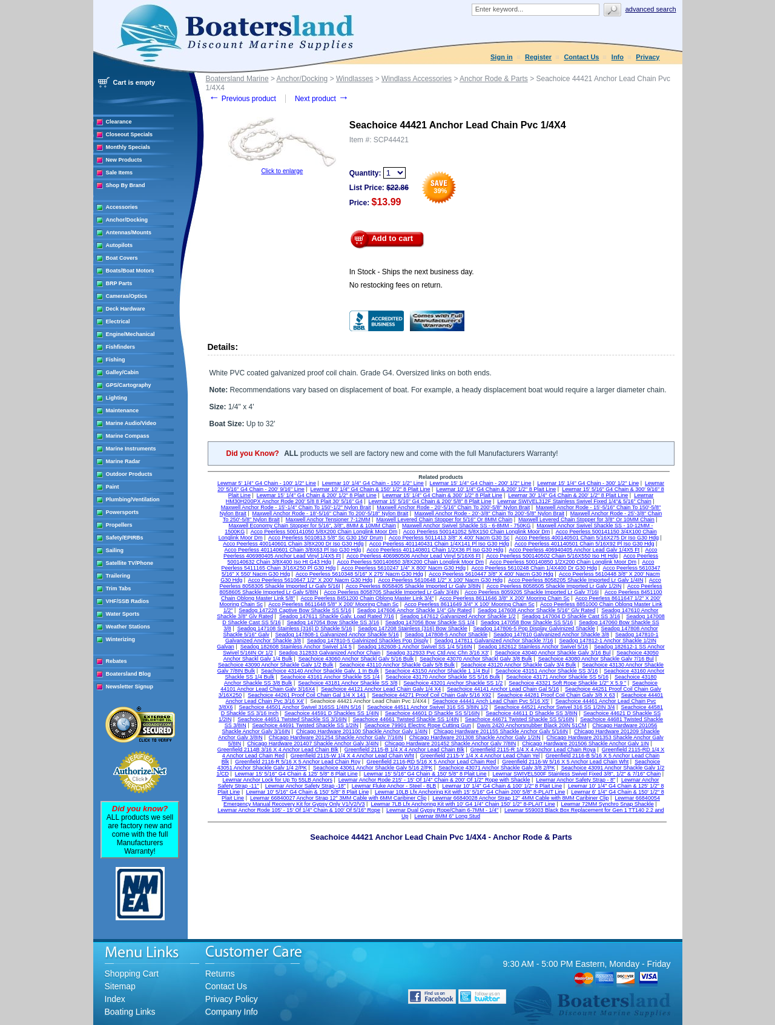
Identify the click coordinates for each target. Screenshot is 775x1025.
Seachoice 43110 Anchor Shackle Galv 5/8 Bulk (397, 665)
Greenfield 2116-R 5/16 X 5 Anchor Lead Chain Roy (297, 762)
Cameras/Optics (127, 296)
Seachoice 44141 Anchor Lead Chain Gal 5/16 (503, 689)
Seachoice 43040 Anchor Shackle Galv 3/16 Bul (552, 653)
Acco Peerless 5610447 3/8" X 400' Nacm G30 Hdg (491, 574)
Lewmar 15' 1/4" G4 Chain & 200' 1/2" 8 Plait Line (317, 495)
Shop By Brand (125, 185)
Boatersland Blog (128, 674)
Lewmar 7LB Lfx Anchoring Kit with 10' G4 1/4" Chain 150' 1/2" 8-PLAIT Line (463, 804)
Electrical (118, 321)
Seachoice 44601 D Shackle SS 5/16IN (432, 713)
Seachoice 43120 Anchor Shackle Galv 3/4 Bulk (518, 665)
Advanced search (650, 9)
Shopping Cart (132, 973)
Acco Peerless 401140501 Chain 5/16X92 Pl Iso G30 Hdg (585, 544)
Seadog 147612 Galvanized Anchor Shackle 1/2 (458, 616)
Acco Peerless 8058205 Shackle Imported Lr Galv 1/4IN (575, 580)
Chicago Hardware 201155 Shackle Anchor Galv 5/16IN (501, 731)
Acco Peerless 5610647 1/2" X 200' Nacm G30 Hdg (310, 580)
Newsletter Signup (130, 687)
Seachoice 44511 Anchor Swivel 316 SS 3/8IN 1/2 (427, 707)
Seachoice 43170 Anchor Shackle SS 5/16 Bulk (443, 677)
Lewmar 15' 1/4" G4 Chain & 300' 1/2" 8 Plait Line (443, 495)
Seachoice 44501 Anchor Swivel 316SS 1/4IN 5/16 (300, 707)
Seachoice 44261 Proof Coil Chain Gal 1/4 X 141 (307, 695)
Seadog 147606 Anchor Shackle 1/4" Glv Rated (414, 610)
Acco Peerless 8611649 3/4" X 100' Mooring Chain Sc (469, 604)
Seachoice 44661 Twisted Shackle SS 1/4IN (406, 719)
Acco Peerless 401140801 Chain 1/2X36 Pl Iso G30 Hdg (435, 550)
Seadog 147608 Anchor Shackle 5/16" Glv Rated (536, 610)
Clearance (119, 122)
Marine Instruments (131, 449)
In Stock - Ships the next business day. (411, 272)
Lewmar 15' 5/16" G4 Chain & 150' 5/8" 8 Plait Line (425, 774)
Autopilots (119, 245)
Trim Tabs (118, 588)
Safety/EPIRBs (124, 538)
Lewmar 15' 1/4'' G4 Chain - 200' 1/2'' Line (480, 483)
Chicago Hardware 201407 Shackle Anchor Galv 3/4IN (312, 743)
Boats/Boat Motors (130, 271)
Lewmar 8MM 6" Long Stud (447, 816)
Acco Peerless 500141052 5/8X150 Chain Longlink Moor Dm (476, 532)
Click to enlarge (282, 171)
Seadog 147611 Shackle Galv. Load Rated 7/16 (336, 616)
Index (115, 999)
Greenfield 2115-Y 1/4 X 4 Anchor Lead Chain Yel (479, 756)
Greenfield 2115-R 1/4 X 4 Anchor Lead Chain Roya (533, 750)
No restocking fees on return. (396, 285)
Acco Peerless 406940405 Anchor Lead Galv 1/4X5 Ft (574, 550)
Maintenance (122, 410)
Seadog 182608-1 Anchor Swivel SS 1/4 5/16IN (415, 647)
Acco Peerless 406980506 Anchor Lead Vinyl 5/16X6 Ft (413, 556)
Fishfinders (121, 347)
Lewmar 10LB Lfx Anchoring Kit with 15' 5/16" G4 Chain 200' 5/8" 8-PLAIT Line (470, 792)
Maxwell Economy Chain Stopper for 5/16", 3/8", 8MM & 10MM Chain (313, 525)
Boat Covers (122, 258)
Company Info (231, 1012)
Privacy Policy (231, 999)
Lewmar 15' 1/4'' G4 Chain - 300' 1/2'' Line (588, 483)
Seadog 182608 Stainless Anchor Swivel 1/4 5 (296, 647)
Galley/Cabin (122, 372)
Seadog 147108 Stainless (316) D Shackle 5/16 (294, 628)
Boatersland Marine (237, 78)
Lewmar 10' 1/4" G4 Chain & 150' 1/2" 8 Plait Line (370, 489)
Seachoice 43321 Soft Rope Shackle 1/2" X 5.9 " (567, 683)
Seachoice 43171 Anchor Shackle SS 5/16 (557, 677)
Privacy (647, 57)
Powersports (122, 512)
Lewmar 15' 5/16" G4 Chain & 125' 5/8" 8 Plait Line (296, 774)
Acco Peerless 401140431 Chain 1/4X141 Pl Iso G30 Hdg (439, 544)
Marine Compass (128, 436)
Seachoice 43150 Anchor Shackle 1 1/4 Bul (437, 671)
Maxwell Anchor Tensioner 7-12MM (328, 519)
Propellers (119, 525)
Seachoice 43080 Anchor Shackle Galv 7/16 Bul (596, 659)
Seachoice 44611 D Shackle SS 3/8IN (532, 713)
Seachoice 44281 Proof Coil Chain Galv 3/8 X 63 (556, 695)
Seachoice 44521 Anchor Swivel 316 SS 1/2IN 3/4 (554, 707)
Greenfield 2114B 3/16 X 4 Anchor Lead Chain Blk (277, 750)
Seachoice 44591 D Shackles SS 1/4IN (332, 713)
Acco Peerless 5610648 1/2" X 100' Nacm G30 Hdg (440, 580)
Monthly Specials (128, 147)
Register (538, 57)
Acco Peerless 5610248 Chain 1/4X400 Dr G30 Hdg (534, 568)
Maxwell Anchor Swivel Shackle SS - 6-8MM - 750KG (466, 525)
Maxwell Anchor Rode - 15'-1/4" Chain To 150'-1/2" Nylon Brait (296, 507)
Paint (112, 487)
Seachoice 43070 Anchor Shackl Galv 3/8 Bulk (476, 659)
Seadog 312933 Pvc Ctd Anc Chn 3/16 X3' (437, 653)
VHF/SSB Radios (128, 601)
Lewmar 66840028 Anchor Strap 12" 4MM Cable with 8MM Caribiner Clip (520, 798)
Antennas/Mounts (129, 232)
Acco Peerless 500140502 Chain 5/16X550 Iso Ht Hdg (552, 556)
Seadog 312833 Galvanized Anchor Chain (330, 653)
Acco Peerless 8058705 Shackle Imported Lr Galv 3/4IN (391, 592)
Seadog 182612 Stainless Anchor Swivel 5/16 (533, 647)
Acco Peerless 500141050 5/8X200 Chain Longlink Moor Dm (324, 532)
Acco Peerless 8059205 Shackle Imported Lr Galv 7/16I (531, 592)
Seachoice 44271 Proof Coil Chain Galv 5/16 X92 (431, 695)
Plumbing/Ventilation (133, 499)
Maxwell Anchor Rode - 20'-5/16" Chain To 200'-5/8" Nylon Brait (453, 507)
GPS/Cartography (128, 385)
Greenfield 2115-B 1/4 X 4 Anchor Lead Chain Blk (404, 750)
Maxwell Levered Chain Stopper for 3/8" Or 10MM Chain (586, 519)
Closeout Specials (129, 134)
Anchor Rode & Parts (494, 78)
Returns (220, 973)
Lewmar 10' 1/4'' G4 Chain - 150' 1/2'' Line (373, 483)
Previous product (242, 98)
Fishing (115, 360)
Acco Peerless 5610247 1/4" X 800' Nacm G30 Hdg (403, 568)
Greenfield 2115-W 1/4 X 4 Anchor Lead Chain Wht (352, 756)
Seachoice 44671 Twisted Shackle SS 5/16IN (519, 719)
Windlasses (354, 78)
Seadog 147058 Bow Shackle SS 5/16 (527, 622)
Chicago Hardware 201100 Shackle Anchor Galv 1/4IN (361, 731)
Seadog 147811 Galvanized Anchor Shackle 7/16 (493, 641)
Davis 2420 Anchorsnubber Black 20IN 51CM (532, 725)
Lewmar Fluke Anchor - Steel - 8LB (394, 786)
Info (618, 57)
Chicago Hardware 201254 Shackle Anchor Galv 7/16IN (336, 737)
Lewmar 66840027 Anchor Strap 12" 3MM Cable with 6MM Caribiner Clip (338, 798)
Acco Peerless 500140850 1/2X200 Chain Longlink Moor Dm (562, 562)
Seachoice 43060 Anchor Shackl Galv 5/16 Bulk (356, 659)
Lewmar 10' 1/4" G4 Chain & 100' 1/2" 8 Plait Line (502, 786)
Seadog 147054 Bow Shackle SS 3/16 (333, 622)
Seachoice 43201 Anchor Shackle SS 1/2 (453, 683)
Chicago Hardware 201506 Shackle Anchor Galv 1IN (585, 743)
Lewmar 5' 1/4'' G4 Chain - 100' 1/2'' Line (266, 483)
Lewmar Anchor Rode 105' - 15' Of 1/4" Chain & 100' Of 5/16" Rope (298, 810)
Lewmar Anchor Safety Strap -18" (305, 786)
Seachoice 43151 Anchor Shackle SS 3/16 (546, 671)
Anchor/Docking (127, 220)
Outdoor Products (129, 474)
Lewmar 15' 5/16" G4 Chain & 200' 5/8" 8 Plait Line (429, 501)
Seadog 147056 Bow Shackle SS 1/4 (430, 622)
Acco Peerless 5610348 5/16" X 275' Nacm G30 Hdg (359, 574)
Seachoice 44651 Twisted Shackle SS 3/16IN (291, 719)
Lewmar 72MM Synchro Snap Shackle (607, 804)
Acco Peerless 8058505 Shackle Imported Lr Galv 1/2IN (553, 586)
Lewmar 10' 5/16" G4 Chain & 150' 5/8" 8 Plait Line (307, 792)
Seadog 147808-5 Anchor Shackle (446, 634)
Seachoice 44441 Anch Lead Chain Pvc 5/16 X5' (490, 701)
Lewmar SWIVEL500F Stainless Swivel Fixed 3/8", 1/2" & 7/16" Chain (576, 774)
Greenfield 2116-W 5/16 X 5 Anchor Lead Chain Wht (565, 762)
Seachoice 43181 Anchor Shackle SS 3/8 (347, 683)
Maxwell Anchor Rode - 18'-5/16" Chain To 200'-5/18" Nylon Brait (330, 513)
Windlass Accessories (416, 78)
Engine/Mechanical (130, 334)
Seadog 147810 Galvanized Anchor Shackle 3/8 (551, 634)
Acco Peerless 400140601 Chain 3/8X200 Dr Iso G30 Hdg (293, 544)
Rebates (116, 661)
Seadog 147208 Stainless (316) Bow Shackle (412, 628)
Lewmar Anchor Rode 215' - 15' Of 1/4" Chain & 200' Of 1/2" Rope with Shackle (434, 780)
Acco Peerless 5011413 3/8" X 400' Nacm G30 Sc (449, 538)
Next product (322, 98)
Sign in (501, 57)
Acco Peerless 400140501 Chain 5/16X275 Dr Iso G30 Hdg (587, 538)
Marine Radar (123, 461)
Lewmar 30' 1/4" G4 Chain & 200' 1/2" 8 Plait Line (568, 495)
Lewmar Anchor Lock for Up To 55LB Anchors (277, 780)
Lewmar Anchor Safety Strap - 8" (575, 780)
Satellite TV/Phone (130, 563)
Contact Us (581, 57)
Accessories (122, 207)
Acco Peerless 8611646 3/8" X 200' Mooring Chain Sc (505, 598)
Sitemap (120, 986)
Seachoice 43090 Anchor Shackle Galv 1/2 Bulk (276, 665)
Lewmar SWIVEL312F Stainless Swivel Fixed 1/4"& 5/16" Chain (574, 501)
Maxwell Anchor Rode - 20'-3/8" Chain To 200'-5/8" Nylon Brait (489, 513)
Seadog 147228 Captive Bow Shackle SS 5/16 (295, 610)
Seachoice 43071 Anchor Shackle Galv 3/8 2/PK (496, 768)
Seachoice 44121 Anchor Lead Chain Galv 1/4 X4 (381, 689)
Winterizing (120, 639)
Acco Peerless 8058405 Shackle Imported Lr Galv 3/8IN (413, 586)
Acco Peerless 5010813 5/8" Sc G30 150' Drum (325, 538)
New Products (124, 160)
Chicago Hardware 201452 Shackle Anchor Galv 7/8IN (450, 743)
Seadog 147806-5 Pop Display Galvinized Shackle (534, 628)
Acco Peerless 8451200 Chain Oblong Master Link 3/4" (367, 598)
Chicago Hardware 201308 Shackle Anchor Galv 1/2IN (475, 737)
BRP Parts (119, 283)
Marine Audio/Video (131, 423)
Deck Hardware (125, 309)
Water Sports (123, 614)
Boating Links (130, 1012)
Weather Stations (128, 627)
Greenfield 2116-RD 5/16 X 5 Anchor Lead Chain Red (431, 762)
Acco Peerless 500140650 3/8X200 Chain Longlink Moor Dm (410, 562)
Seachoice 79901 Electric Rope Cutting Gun (417, 725)
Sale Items (119, 173)
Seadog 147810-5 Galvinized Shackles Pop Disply (368, 641)
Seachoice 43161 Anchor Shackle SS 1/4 (330, 677)
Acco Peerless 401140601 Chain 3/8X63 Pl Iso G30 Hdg (293, 550)
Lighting (117, 398)
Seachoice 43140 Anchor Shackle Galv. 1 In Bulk (320, 671)
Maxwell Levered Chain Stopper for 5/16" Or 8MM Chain (444, 519)
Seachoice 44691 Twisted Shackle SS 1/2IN (305, 725)
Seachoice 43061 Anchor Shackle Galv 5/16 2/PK (373, 768)
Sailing (115, 550)
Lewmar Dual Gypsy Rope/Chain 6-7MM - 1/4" (442, 810)
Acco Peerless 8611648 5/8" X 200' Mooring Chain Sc (333, 604)
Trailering (118, 576)
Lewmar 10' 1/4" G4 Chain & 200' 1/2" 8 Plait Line (496, 489)
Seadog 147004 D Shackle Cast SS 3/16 (571, 616)
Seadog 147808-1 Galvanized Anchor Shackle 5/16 (337, 634)
